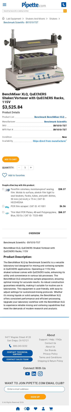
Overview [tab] (34, 233)
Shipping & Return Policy (50, 361)
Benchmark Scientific (55, 121)
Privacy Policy (50, 354)
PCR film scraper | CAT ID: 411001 (28, 206)
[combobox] (34, 10)
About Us (50, 346)
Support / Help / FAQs (50, 339)
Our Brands (50, 350)
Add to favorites (13, 175)
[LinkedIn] (34, 374)
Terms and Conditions (50, 357)
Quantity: (8, 167)
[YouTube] (27, 374)
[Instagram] (40, 374)
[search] (65, 10)
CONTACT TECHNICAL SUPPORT (17, 353)
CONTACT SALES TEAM (17, 359)
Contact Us (50, 343)
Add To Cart (11, 159)
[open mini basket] (51, 408)
